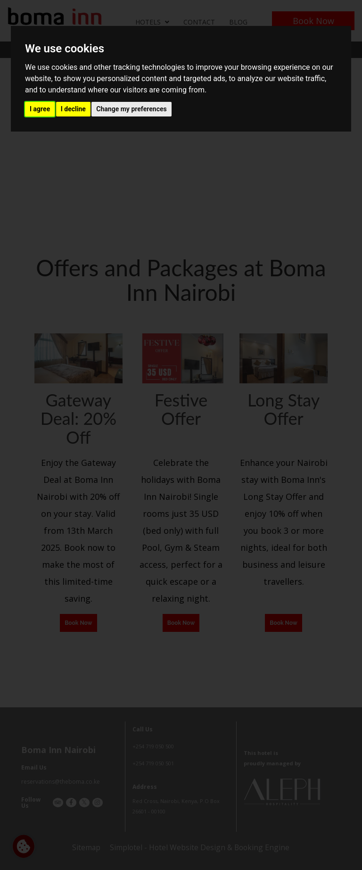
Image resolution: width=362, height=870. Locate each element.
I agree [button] (40, 109)
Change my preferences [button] (131, 109)
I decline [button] (73, 109)
